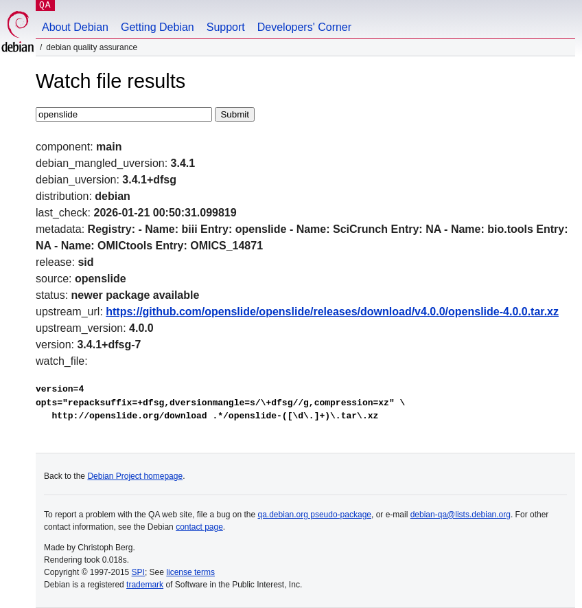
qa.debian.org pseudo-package (314, 514)
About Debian (75, 27)
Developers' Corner (304, 27)
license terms (190, 572)
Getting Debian (157, 27)
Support (226, 27)
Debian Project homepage (135, 476)
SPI (138, 572)
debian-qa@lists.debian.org (460, 514)
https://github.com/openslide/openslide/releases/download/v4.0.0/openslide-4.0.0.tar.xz (332, 311)
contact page (199, 527)
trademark (144, 584)
